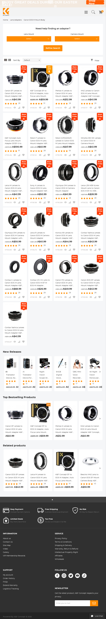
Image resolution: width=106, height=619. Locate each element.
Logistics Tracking (11, 589)
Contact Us (8, 542)
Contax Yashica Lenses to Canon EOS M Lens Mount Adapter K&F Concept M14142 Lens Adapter (90, 236)
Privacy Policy (61, 538)
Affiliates (59, 556)
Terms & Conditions (63, 542)
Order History (9, 578)
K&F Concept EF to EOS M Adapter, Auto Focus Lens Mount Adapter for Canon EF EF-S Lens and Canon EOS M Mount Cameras (40, 94)
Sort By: (16, 60)
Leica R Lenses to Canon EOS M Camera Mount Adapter (39, 235)
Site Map (7, 545)
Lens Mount (29, 34)
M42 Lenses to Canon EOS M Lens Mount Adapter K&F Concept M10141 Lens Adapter (90, 94)
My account (8, 575)
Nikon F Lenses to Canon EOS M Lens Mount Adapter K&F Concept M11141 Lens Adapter (39, 141)
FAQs (5, 582)
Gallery (6, 552)
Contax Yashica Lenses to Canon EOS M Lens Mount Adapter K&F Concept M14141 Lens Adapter (14, 330)
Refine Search (53, 48)
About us (7, 538)
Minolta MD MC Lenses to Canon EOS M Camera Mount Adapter (91, 141)
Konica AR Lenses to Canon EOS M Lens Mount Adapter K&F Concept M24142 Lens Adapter (64, 236)
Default (27, 60)
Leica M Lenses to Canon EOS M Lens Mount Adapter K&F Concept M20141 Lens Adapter (14, 188)
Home (5, 20)
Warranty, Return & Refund (66, 549)
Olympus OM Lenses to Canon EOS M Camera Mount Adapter (65, 188)
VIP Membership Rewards (14, 556)
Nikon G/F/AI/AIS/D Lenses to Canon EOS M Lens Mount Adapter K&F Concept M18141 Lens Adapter (65, 141)
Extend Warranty (10, 585)
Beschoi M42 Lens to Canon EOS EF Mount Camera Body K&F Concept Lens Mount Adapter (90, 478)
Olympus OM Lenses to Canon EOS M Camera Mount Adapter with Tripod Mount (15, 236)
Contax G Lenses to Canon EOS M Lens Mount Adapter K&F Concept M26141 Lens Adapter (14, 283)
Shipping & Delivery (63, 545)
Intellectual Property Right (66, 552)
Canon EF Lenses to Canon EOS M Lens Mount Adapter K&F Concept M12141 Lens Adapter (14, 94)
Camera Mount (77, 34)
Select (29, 39)
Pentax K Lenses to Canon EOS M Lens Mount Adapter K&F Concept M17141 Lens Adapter (64, 94)
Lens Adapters (16, 20)
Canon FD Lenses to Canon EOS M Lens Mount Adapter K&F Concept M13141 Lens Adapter (64, 283)
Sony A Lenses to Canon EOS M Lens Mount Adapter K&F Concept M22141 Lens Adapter (39, 188)
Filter (97, 61)
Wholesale (59, 559)
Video (5, 549)
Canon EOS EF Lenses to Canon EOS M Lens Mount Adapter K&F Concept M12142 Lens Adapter (90, 283)
